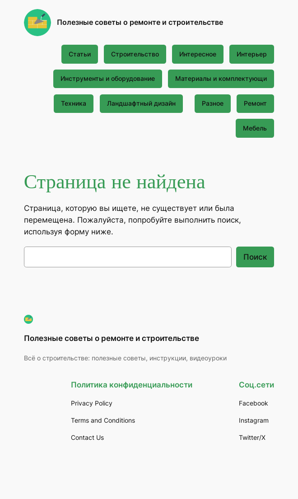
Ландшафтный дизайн (141, 103)
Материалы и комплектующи (221, 78)
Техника (73, 103)
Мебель (255, 128)
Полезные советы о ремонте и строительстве (140, 22)
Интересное (197, 54)
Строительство (135, 54)
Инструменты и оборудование (108, 78)
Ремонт (255, 103)
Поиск (255, 256)
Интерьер (252, 54)
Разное (213, 103)
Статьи (80, 54)
